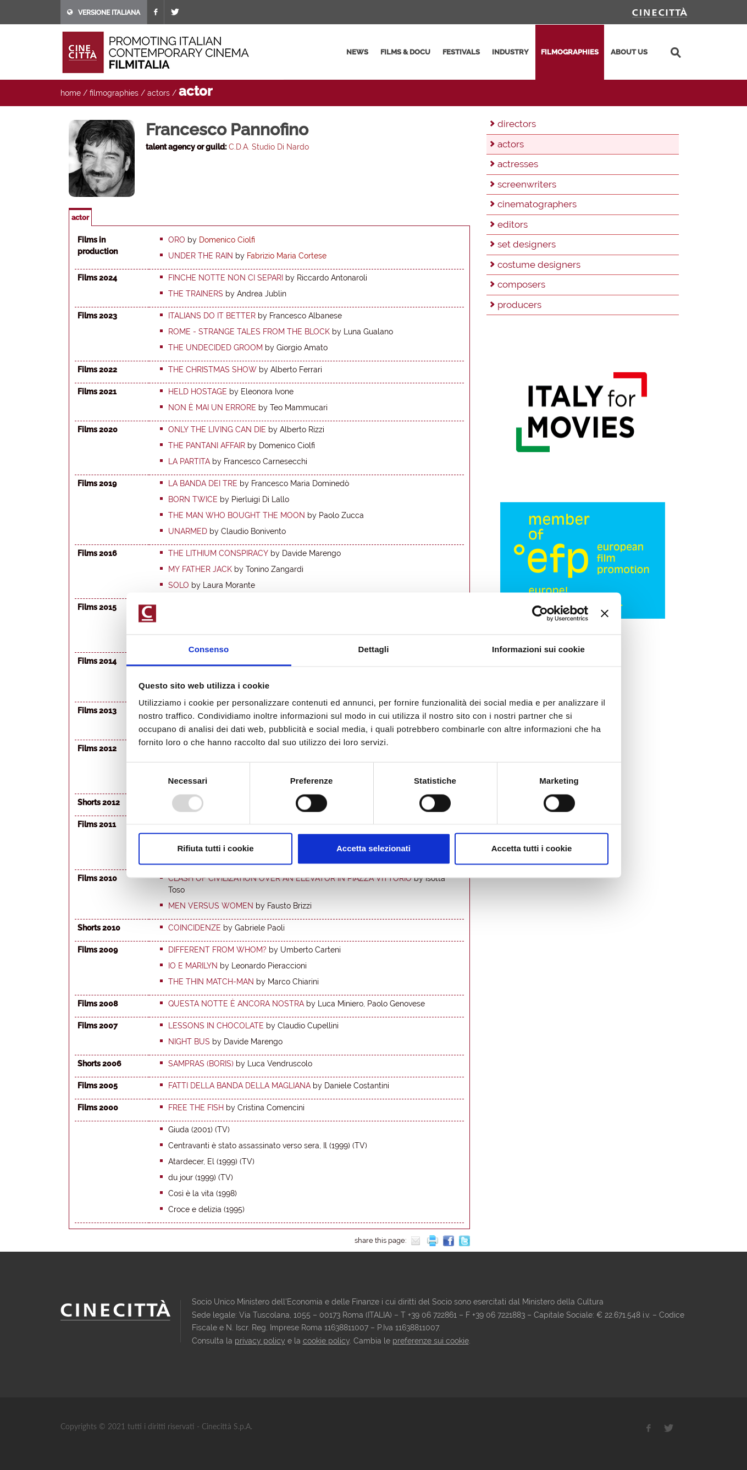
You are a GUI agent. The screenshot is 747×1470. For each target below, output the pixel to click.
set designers (526, 244)
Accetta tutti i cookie (531, 849)
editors (512, 224)
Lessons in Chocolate (216, 1025)
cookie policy (326, 1340)
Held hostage (197, 391)
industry (510, 52)
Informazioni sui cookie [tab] (538, 649)
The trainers (195, 293)
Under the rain (200, 255)
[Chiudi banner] (604, 613)
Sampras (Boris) (201, 1063)
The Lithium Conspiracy (218, 553)
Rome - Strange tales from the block (249, 331)
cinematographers (537, 204)
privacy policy (260, 1340)
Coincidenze (194, 927)
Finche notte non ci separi (225, 277)
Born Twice (193, 499)
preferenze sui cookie (430, 1340)
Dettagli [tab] (373, 649)
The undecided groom (215, 347)
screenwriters (526, 184)
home (70, 93)
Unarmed (187, 531)
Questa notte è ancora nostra (236, 1003)
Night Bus (189, 1041)
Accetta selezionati (373, 849)
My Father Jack (200, 569)
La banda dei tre (202, 483)
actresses (517, 163)
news (357, 52)
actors (158, 93)
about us (629, 52)
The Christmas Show (212, 369)
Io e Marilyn (193, 965)
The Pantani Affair (206, 445)
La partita (189, 461)
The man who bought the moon (236, 515)
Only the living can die (217, 429)
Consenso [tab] (209, 649)
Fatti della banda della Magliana (239, 1085)
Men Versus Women (210, 905)
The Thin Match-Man (211, 981)
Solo (178, 585)
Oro (176, 239)
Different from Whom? (217, 949)
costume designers (538, 264)
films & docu (405, 52)
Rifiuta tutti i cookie (215, 849)
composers (521, 284)
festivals (461, 52)
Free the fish (196, 1107)
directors (516, 123)
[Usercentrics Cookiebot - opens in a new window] (540, 613)
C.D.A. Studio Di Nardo (269, 146)
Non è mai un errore (212, 407)
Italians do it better (212, 315)
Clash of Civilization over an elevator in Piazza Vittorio (290, 878)
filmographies (570, 52)
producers (519, 304)
